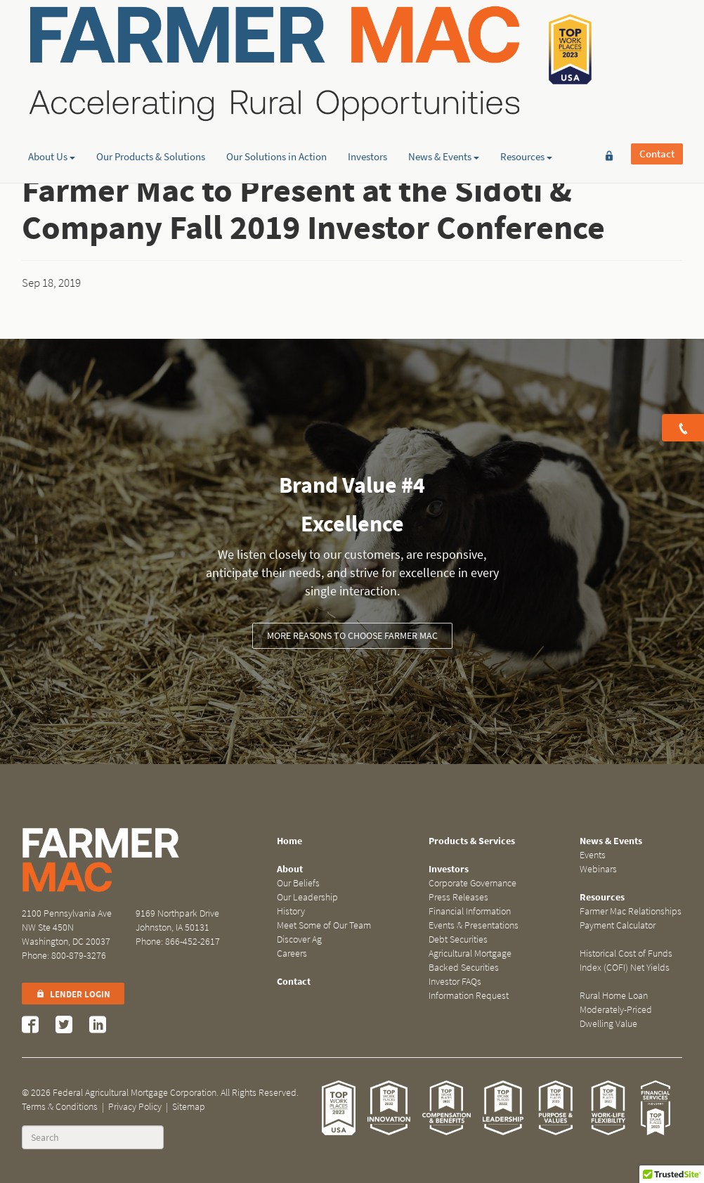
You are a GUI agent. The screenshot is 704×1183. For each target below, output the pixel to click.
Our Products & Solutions (150, 109)
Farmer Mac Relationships (631, 911)
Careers (292, 953)
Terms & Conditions (60, 1106)
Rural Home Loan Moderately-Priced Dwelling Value (616, 1009)
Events (593, 855)
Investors (367, 109)
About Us (51, 109)
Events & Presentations (474, 925)
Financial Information (470, 911)
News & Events (443, 109)
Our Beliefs (298, 883)
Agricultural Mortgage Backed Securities (470, 960)
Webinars (598, 869)
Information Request (469, 995)
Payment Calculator (618, 925)
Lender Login (73, 994)
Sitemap (188, 1106)
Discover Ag (299, 939)
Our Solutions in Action (276, 109)
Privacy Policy (135, 1106)
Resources (526, 109)
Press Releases (458, 897)
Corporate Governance (472, 883)
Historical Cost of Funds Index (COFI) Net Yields (626, 960)
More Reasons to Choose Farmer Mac (352, 635)
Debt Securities (458, 939)
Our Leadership (307, 897)
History (291, 911)
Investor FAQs (455, 981)
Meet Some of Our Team (324, 925)
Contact (656, 33)
